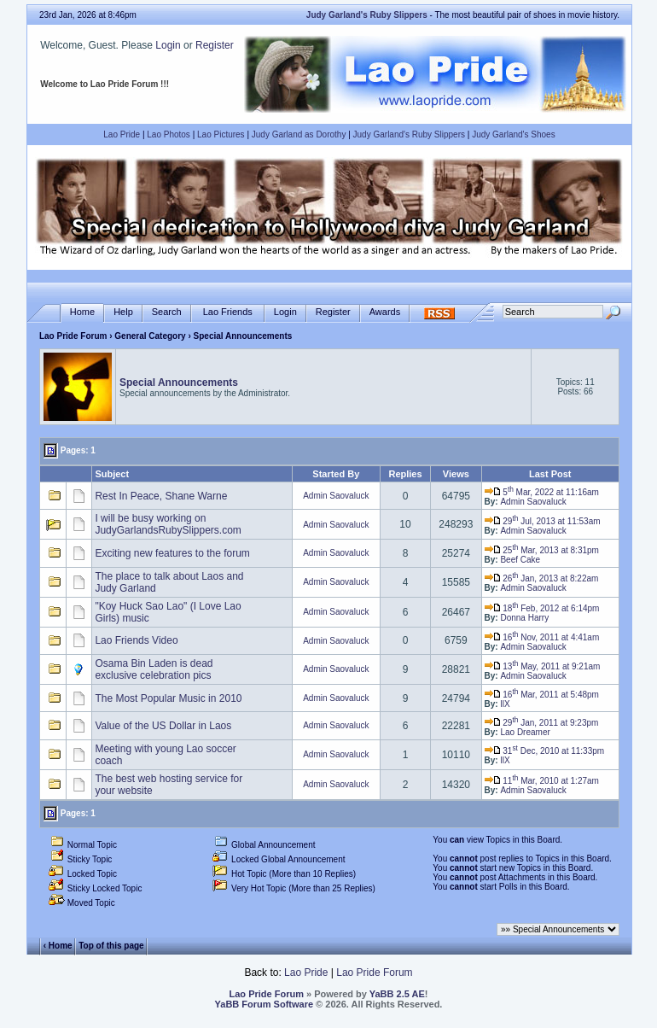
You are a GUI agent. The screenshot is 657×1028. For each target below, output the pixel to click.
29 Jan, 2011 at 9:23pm (542, 722)
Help (123, 312)
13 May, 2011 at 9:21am (543, 666)
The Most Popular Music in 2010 (168, 698)
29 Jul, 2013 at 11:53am (543, 521)
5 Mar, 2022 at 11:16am (542, 492)
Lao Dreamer (524, 732)
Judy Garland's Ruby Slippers (409, 134)
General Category (149, 336)
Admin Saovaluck (336, 495)
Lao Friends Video (136, 640)
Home (82, 312)
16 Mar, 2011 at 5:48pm (542, 694)
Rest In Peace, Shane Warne (161, 496)
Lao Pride (121, 134)
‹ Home (58, 944)
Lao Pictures (221, 134)
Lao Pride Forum (73, 336)
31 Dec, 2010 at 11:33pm (545, 751)
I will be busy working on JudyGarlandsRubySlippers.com (168, 524)
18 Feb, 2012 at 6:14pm (542, 608)
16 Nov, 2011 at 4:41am (542, 637)
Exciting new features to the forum (172, 553)
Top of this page (110, 944)
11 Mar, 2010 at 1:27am (542, 781)
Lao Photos (168, 134)
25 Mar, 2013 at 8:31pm (542, 550)
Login (167, 45)
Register (214, 45)
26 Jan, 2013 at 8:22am (542, 578)
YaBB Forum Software (264, 1004)
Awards (385, 312)
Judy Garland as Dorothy (299, 134)
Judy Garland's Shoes (513, 134)
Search (166, 312)
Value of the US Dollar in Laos (163, 726)
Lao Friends (228, 312)
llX (504, 704)
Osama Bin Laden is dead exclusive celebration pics (153, 669)
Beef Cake (520, 559)
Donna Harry (524, 617)
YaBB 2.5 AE (397, 994)
